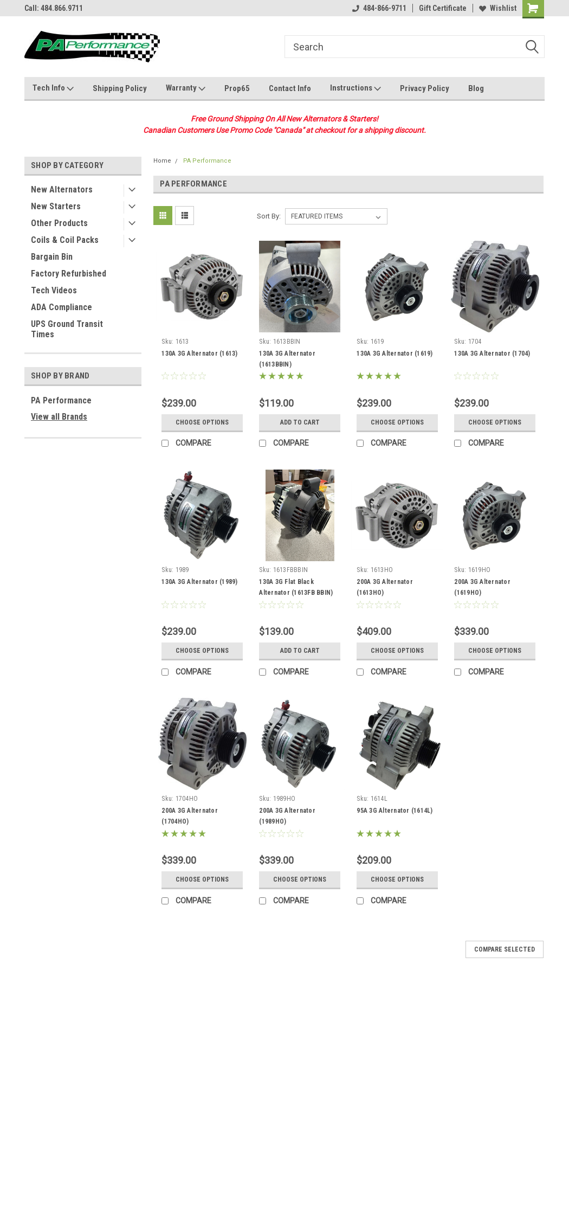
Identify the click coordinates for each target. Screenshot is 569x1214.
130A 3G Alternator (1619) (394, 353)
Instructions (355, 88)
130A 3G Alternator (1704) (492, 353)
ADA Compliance (61, 307)
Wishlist (497, 8)
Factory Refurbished (68, 273)
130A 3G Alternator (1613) (199, 353)
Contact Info (290, 88)
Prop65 (237, 88)
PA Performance (61, 400)
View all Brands (59, 417)
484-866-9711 (379, 8)
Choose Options (202, 422)
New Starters (56, 206)
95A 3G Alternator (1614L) (394, 810)
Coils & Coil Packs (65, 240)
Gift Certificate (443, 8)
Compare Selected (504, 949)
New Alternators (62, 189)
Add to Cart (300, 422)
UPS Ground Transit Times (67, 329)
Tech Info (53, 88)
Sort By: (269, 216)
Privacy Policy (424, 88)
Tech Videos (54, 290)
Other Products (59, 223)
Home (162, 160)
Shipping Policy (120, 88)
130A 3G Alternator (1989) (199, 582)
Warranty (185, 88)
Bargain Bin (52, 257)
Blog (476, 88)
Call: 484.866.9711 (53, 8)
